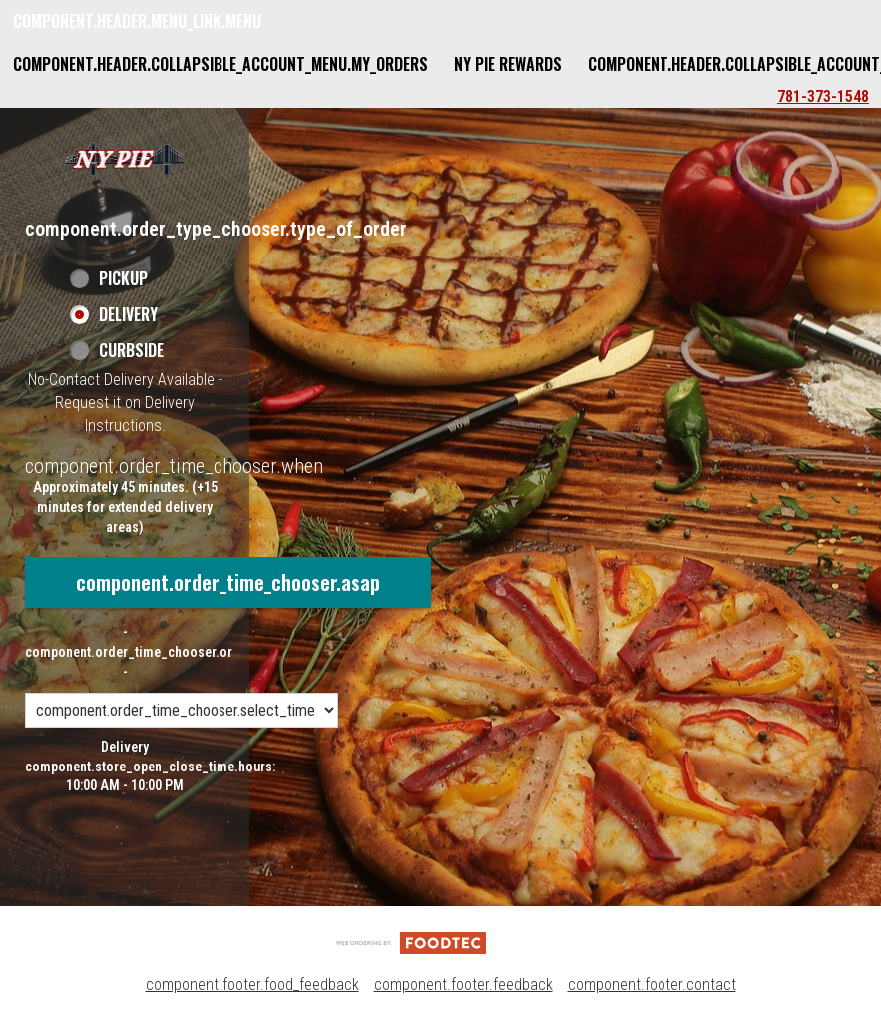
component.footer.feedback (463, 984)
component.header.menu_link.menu (137, 21)
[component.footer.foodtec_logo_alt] (411, 941)
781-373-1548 (823, 96)
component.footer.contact (652, 984)
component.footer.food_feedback (252, 984)
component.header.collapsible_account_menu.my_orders (220, 64)
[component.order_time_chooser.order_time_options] (181, 710)
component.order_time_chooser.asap (228, 582)
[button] (125, 158)
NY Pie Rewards (508, 64)
